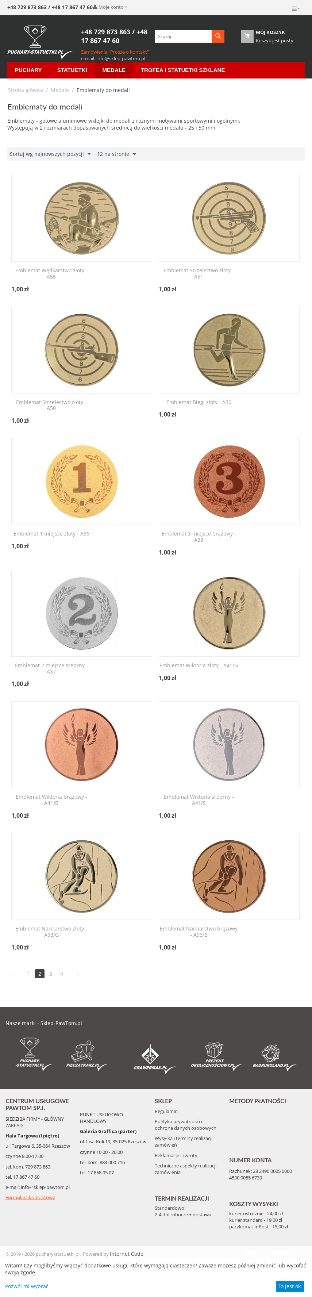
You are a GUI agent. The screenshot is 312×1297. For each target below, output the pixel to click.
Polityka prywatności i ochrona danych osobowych (185, 1124)
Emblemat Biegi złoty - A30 (198, 402)
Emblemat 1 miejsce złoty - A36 (51, 534)
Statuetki (72, 70)
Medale (114, 70)
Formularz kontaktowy (30, 1197)
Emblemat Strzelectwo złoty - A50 (51, 405)
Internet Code (126, 1253)
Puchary (28, 70)
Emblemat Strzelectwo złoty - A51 (198, 274)
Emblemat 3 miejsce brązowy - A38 (199, 537)
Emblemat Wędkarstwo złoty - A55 (51, 274)
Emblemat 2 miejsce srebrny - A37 (51, 669)
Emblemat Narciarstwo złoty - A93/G (51, 932)
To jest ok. (290, 1286)
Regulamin (166, 1111)
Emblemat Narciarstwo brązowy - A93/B (199, 932)
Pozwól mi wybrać (27, 1286)
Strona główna (25, 90)
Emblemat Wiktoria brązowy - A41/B (51, 800)
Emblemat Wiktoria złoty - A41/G (198, 666)
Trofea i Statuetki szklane (183, 70)
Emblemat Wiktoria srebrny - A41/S (199, 800)
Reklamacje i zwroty (176, 1155)
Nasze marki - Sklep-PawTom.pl (43, 1023)
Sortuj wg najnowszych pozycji (50, 154)
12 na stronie (116, 154)
